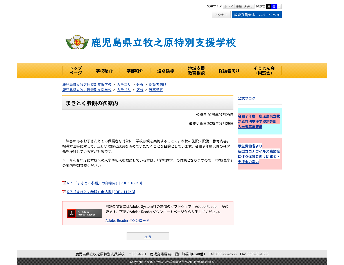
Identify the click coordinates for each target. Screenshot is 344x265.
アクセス (221, 14)
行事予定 (156, 89)
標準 (239, 6)
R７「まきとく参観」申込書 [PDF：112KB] (101, 191)
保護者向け (158, 84)
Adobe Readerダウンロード (127, 220)
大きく (248, 6)
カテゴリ (124, 84)
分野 (139, 84)
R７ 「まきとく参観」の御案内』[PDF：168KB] (104, 183)
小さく (228, 6)
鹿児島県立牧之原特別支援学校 (86, 84)
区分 (139, 89)
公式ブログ (246, 98)
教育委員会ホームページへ (256, 14)
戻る (147, 236)
